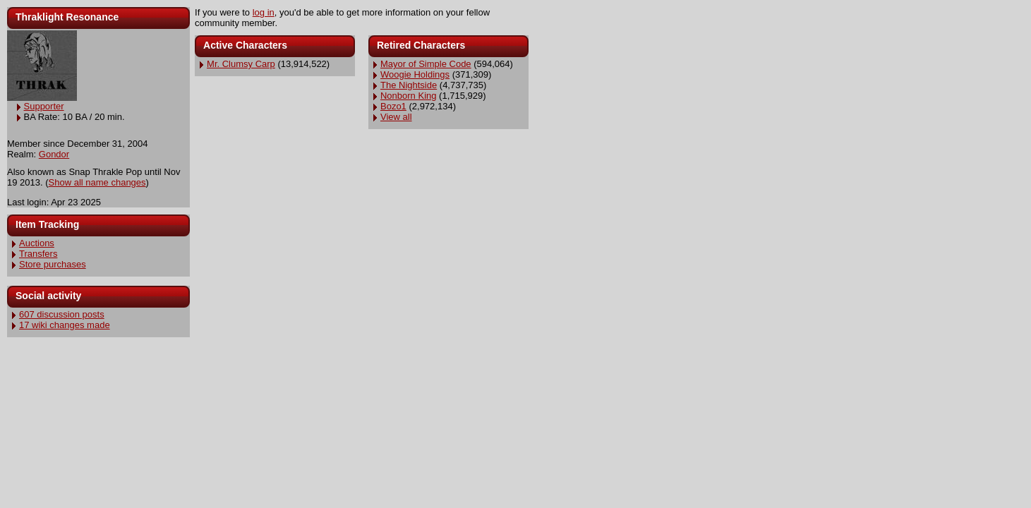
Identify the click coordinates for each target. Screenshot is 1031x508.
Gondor (54, 154)
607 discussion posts (61, 314)
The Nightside (408, 85)
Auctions (36, 243)
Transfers (38, 253)
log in (264, 12)
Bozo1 (393, 106)
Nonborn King (408, 95)
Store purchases (52, 264)
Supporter (44, 106)
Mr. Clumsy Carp (241, 64)
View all (396, 116)
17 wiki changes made (64, 325)
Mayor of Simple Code (425, 64)
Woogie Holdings (415, 74)
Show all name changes (97, 182)
